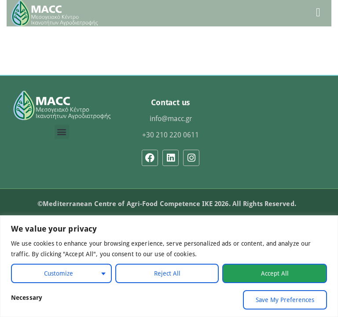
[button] (62, 132)
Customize (58, 273)
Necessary (26, 297)
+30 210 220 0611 (170, 134)
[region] (169, 266)
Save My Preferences (285, 299)
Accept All (275, 273)
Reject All (167, 273)
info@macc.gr (171, 118)
